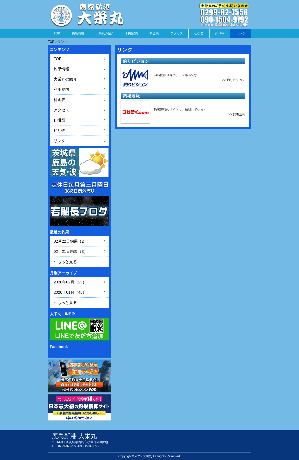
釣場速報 (239, 114)
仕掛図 (199, 33)
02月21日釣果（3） (71, 251)
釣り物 (219, 33)
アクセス (176, 33)
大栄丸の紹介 (104, 33)
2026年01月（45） (70, 292)
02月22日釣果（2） (71, 241)
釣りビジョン (236, 80)
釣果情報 (78, 33)
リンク (240, 33)
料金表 (154, 33)
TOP (57, 33)
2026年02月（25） (70, 282)
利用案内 (132, 33)
